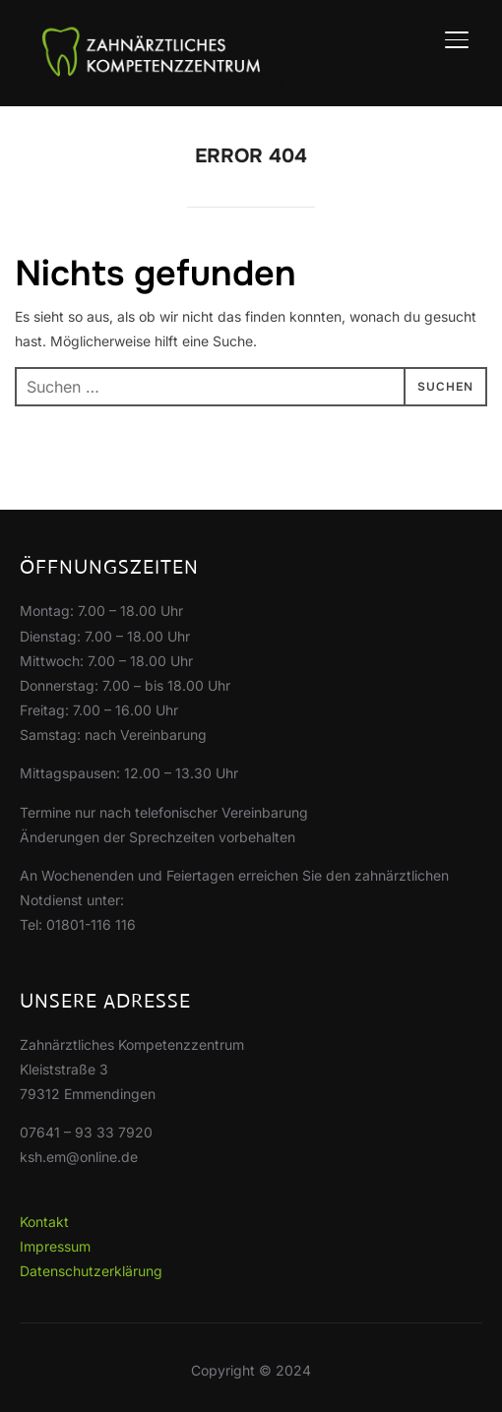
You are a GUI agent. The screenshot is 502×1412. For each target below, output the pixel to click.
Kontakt (44, 1221)
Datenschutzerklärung (91, 1270)
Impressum (55, 1246)
